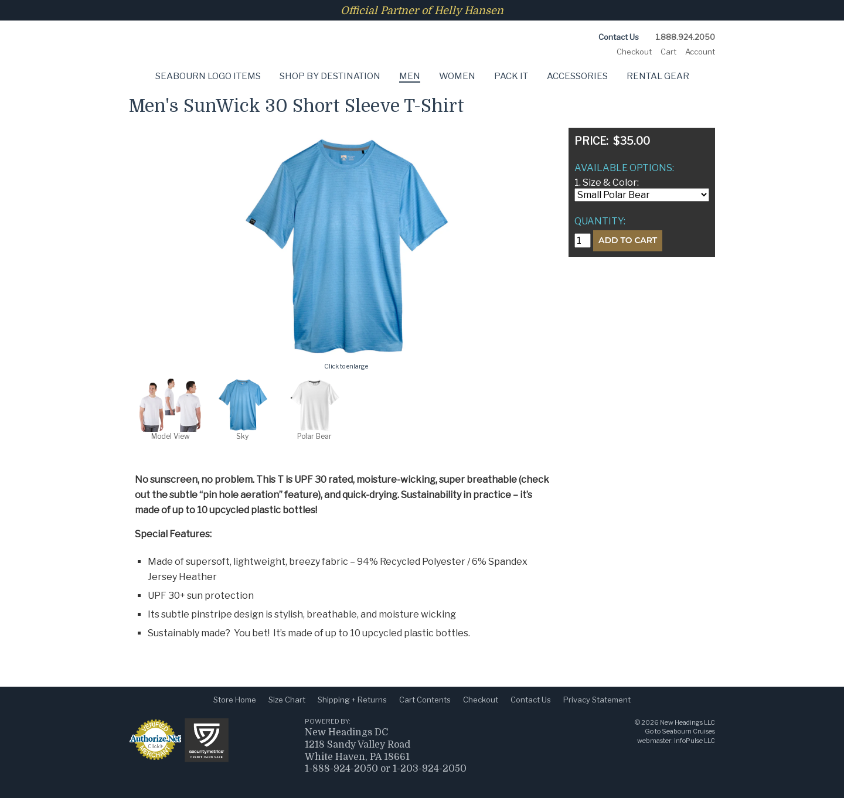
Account (700, 51)
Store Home (234, 699)
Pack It (511, 76)
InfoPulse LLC (694, 740)
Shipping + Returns (352, 699)
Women (457, 76)
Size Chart (286, 699)
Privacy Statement (597, 699)
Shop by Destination (330, 76)
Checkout (634, 51)
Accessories (577, 76)
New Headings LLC (687, 722)
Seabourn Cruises (688, 731)
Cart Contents (425, 699)
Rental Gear (658, 76)
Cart (668, 51)
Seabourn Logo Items (208, 76)
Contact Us (618, 37)
